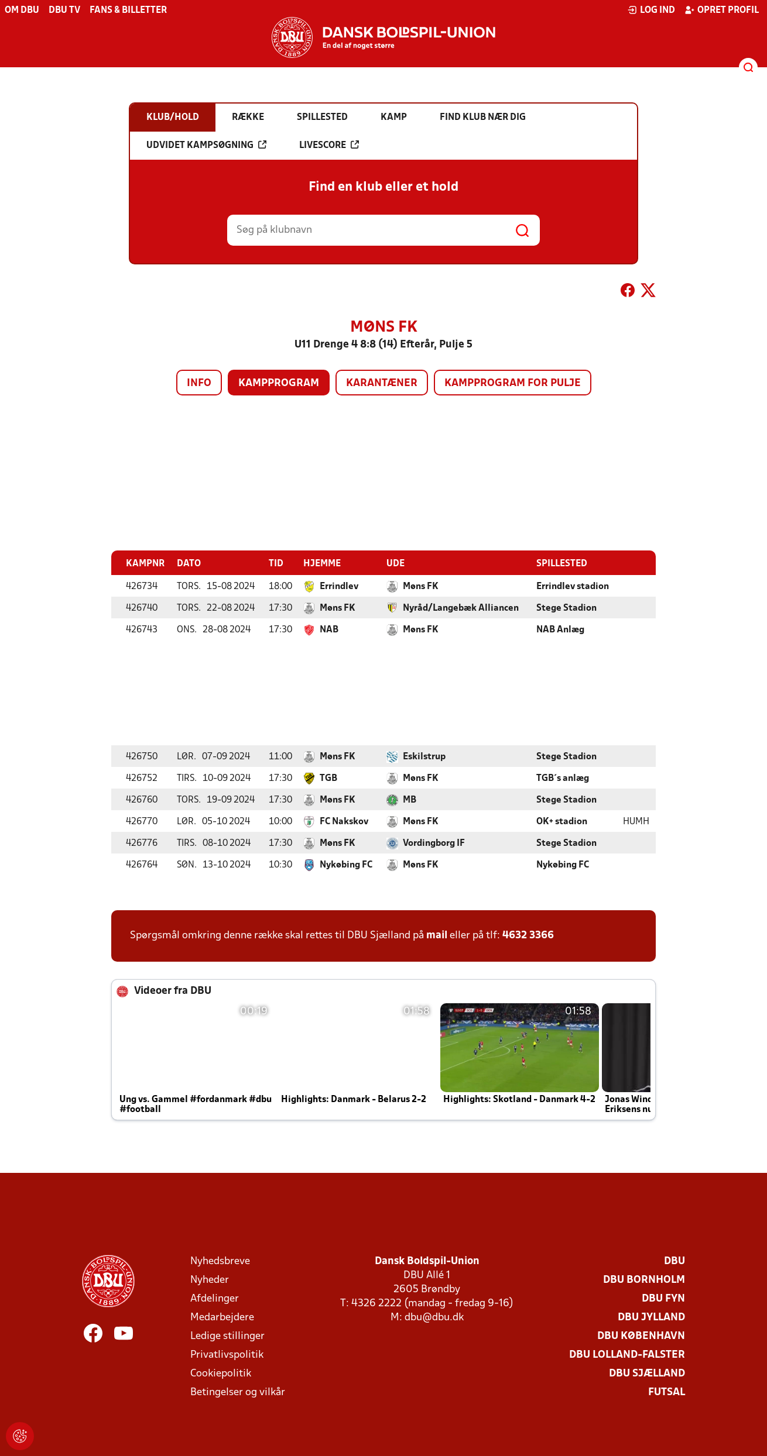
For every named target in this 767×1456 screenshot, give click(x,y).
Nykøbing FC (346, 864)
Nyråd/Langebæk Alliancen (461, 608)
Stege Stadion (566, 608)
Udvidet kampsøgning (206, 145)
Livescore (329, 145)
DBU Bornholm (644, 1280)
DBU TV (64, 10)
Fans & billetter (128, 10)
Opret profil (721, 10)
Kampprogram (278, 383)
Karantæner (381, 383)
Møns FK (421, 586)
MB (409, 800)
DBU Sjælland (647, 1373)
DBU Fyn (663, 1298)
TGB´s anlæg (562, 778)
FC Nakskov (344, 821)
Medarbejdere (222, 1317)
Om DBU (22, 10)
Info (199, 383)
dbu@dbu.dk (434, 1317)
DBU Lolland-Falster (627, 1354)
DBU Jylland (651, 1317)
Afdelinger (214, 1298)
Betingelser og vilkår (237, 1392)
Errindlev (339, 586)
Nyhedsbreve (220, 1261)
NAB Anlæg (560, 629)
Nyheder (209, 1280)
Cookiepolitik (220, 1373)
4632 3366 (528, 935)
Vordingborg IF (434, 843)
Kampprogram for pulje (512, 383)
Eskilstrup (424, 756)
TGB (328, 778)
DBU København (641, 1336)
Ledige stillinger (227, 1336)
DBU (674, 1261)
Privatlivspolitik (226, 1354)
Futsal (666, 1392)
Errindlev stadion (572, 586)
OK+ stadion (561, 821)
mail (436, 935)
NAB (329, 629)
